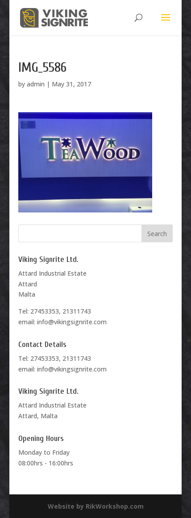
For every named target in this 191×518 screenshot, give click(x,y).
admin (36, 84)
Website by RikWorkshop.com (96, 506)
